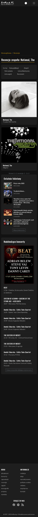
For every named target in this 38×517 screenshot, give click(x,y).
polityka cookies (25, 482)
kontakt (22, 491)
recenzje (4, 482)
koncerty (4, 476)
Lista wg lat (8, 74)
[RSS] (22, 504)
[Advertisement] (19, 28)
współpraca (24, 488)
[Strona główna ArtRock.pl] (7, 3)
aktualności (4, 473)
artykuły (4, 491)
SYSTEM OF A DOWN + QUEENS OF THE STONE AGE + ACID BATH (17, 300)
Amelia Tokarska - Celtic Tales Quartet (17, 309)
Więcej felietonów (19, 230)
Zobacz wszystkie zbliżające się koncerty (19, 370)
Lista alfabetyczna (23, 71)
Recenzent (20, 74)
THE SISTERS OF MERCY (12, 335)
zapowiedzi (4, 479)
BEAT (5, 287)
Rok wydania (9, 71)
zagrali (3, 485)
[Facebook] (14, 504)
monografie (5, 488)
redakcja (23, 473)
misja (21, 476)
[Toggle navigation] (34, 3)
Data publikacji (14, 68)
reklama (22, 485)
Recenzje (16, 53)
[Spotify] (18, 504)
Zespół (26, 68)
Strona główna (6, 53)
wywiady (4, 494)
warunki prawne (25, 479)
